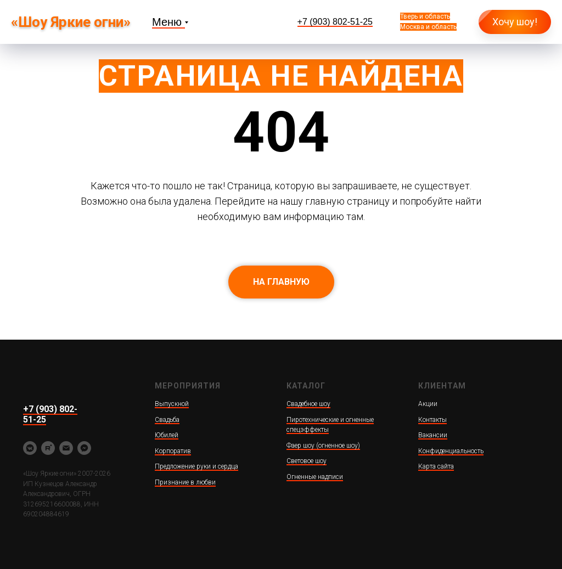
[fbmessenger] (84, 448)
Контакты (432, 420)
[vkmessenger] (30, 448)
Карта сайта (436, 466)
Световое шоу (306, 461)
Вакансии (432, 435)
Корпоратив (173, 451)
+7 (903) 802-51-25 (335, 21)
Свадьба (167, 420)
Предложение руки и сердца (196, 466)
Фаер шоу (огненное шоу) (323, 445)
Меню (167, 22)
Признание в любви (185, 482)
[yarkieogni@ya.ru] (66, 448)
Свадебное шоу (308, 404)
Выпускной (172, 404)
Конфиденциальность (451, 451)
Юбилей (166, 435)
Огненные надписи (314, 477)
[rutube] (48, 448)
